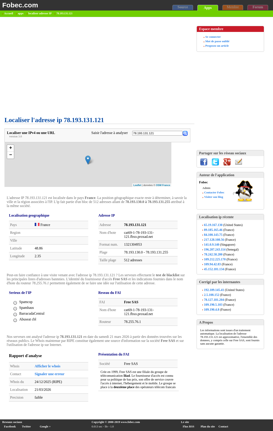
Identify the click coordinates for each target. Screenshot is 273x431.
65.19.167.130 (213, 225)
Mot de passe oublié (217, 41)
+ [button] (10, 148)
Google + (45, 426)
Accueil (8, 13)
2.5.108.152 (211, 295)
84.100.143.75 (213, 234)
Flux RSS (188, 426)
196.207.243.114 (214, 249)
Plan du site (208, 426)
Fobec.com (20, 5)
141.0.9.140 (211, 244)
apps (21, 13)
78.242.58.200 (213, 254)
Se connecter (213, 36)
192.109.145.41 (214, 290)
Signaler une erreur (50, 374)
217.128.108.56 (214, 239)
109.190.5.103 (213, 304)
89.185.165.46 (213, 230)
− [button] (10, 155)
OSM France (163, 185)
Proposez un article (217, 45)
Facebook (10, 426)
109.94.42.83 (212, 264)
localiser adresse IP (40, 13)
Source (183, 7)
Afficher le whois (47, 366)
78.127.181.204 (214, 299)
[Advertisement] (44, 100)
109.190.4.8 (211, 309)
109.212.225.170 (215, 259)
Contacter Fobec (214, 192)
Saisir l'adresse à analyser (109, 133)
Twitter (26, 426)
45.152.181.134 (214, 269)
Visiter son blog (213, 197)
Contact (223, 426)
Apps (208, 8)
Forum (257, 7)
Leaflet (137, 185)
